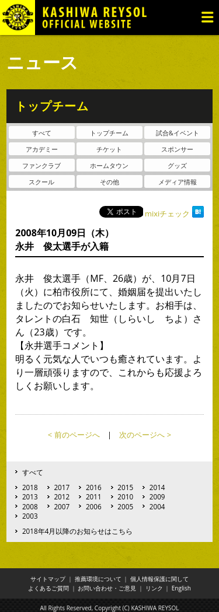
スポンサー (177, 149)
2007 (61, 506)
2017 (61, 487)
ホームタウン (109, 165)
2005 (125, 506)
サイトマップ (47, 579)
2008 (30, 506)
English (181, 588)
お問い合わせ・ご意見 (107, 588)
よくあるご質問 (48, 588)
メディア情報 (177, 181)
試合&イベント (177, 132)
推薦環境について (98, 579)
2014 (157, 487)
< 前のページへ (74, 434)
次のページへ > (145, 434)
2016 (94, 487)
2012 (61, 496)
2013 (30, 496)
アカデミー (42, 149)
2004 (157, 506)
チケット (109, 149)
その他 (109, 181)
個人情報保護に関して (159, 579)
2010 (125, 496)
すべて (41, 132)
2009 (157, 496)
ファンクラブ (41, 165)
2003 (30, 515)
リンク (154, 588)
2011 (94, 496)
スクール (41, 181)
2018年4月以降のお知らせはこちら (77, 531)
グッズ (177, 165)
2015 (125, 487)
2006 (94, 506)
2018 (30, 487)
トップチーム (109, 132)
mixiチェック (167, 213)
